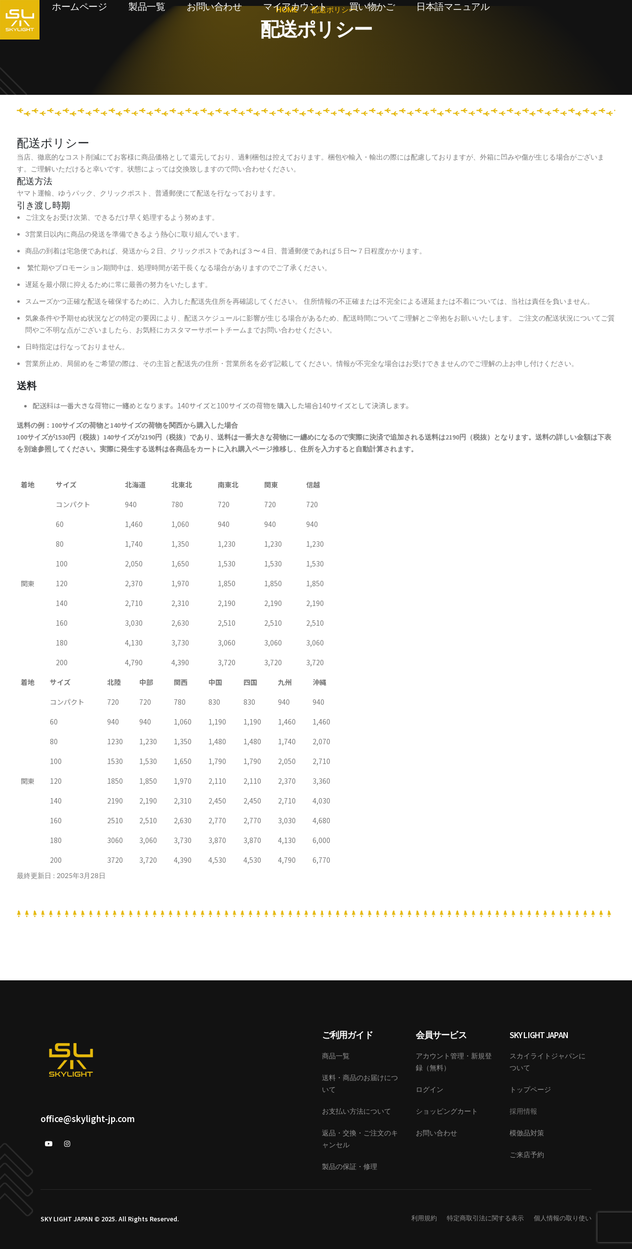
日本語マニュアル (452, 7)
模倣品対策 (527, 1132)
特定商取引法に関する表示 (485, 1218)
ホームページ (79, 7)
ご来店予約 (527, 1154)
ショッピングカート (447, 1111)
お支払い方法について (356, 1111)
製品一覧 (146, 7)
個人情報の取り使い (563, 1218)
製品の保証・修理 (349, 1166)
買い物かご (372, 7)
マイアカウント (295, 7)
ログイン (429, 1089)
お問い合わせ (214, 7)
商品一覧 (336, 1055)
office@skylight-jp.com (87, 1119)
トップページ (530, 1089)
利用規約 (424, 1218)
